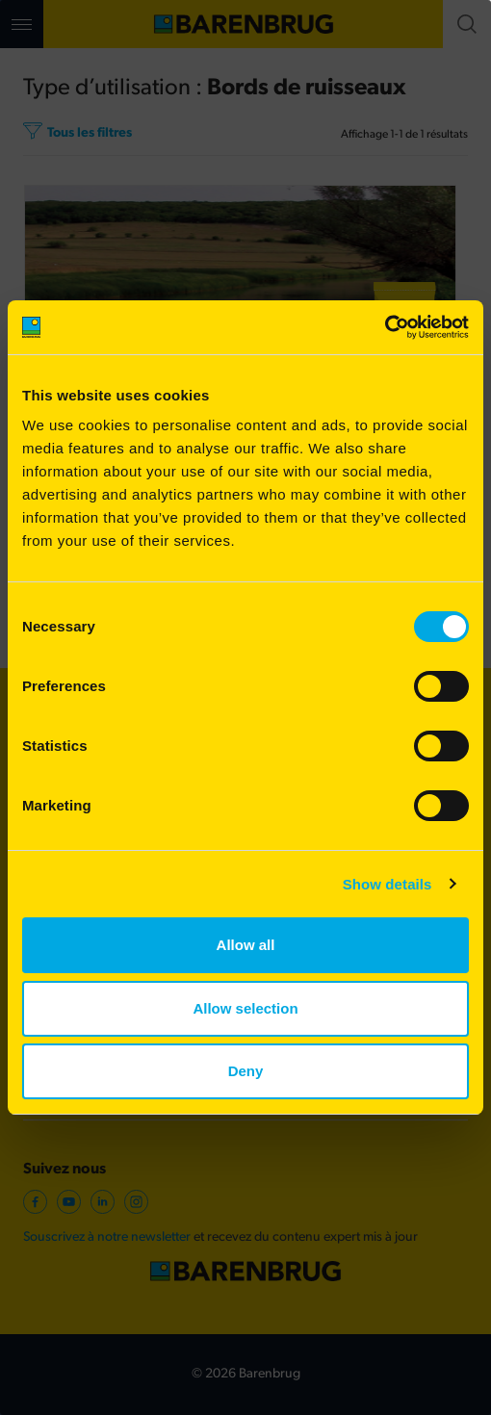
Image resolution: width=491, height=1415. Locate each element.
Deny (246, 1071)
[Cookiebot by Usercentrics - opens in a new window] (384, 327)
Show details (387, 884)
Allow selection (245, 1008)
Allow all (246, 945)
